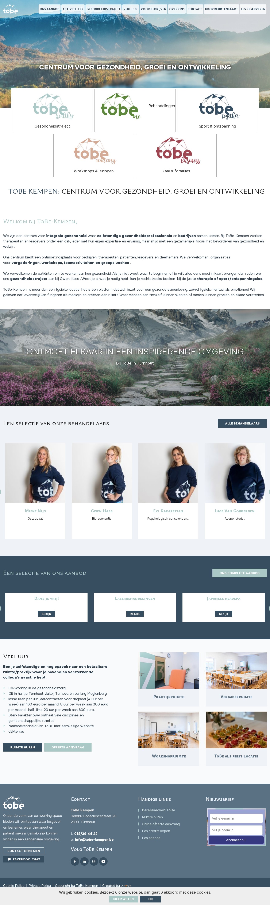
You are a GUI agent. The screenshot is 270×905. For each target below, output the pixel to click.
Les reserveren (253, 10)
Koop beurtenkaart (221, 10)
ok (150, 899)
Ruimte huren (25, 762)
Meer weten (123, 899)
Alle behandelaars (240, 403)
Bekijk (46, 602)
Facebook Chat (24, 870)
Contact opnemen (24, 862)
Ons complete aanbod (237, 561)
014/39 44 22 (85, 844)
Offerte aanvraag (74, 762)
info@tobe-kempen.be (94, 850)
